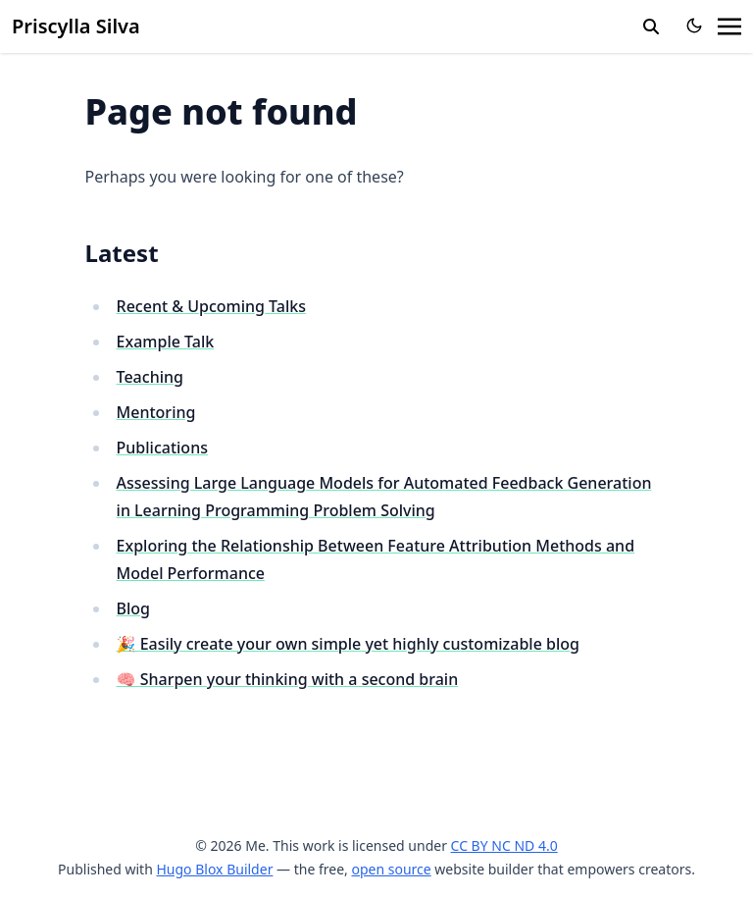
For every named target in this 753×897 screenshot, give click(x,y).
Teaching (150, 377)
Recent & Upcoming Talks (211, 306)
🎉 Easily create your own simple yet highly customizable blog (348, 644)
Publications (162, 447)
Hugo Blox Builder (214, 869)
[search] (651, 26)
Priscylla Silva (76, 26)
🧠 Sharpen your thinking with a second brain (288, 679)
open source (390, 869)
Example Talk (166, 341)
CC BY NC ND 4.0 (504, 845)
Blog (133, 608)
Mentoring (156, 412)
